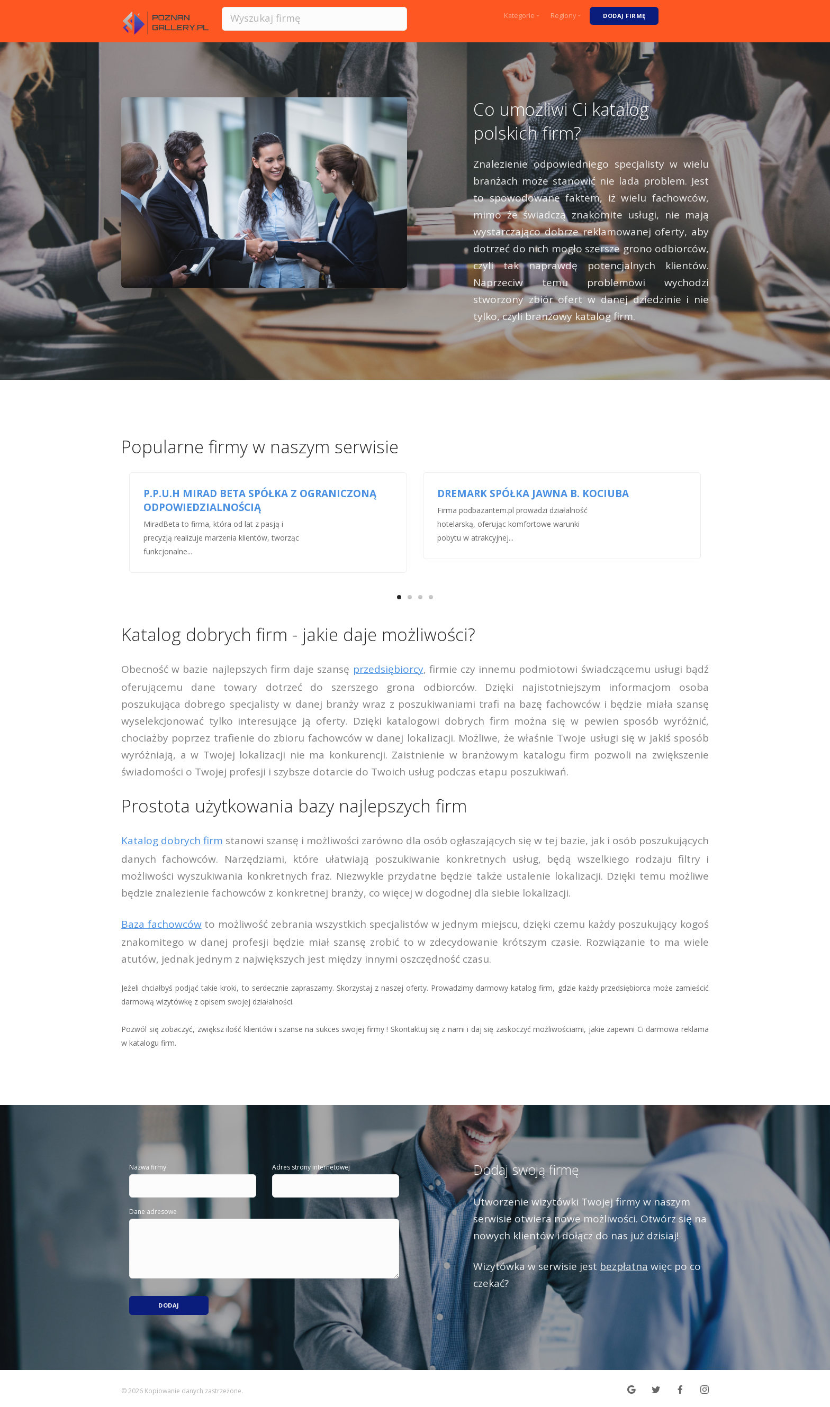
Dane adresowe (153, 1211)
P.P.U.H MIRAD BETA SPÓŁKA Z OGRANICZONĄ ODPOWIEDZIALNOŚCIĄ (259, 500)
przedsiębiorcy (388, 669)
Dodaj (169, 1299)
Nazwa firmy (147, 1167)
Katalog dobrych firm (172, 840)
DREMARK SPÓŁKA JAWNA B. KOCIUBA (533, 493)
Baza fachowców (161, 924)
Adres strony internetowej (311, 1167)
